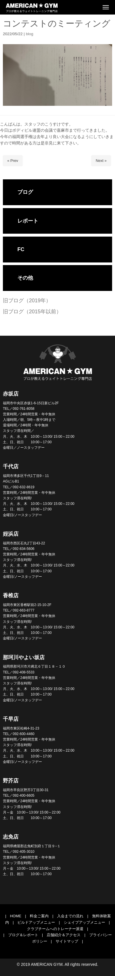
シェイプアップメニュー (84, 922)
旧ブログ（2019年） (27, 300)
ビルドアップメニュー (36, 922)
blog (29, 34)
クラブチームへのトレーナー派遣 (55, 929)
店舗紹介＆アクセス (64, 935)
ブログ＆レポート (23, 935)
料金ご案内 (39, 916)
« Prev (12, 160)
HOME (15, 916)
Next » (101, 160)
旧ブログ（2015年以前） (32, 311)
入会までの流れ (70, 916)
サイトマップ (67, 941)
